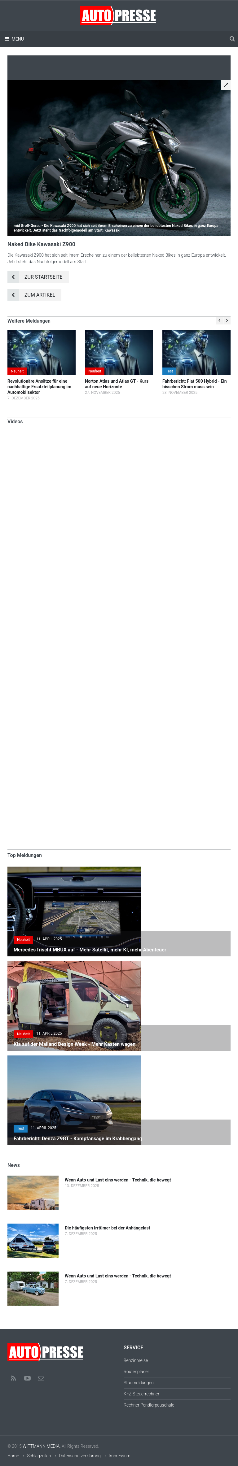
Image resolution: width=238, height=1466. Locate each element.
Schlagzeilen (39, 1455)
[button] (226, 85)
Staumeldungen (139, 1382)
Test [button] (20, 1128)
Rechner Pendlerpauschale (149, 1405)
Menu (17, 39)
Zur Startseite (35, 277)
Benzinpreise (136, 1360)
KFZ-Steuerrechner (141, 1393)
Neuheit (17, 371)
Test (169, 371)
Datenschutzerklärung (79, 1455)
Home (13, 1455)
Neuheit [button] (23, 939)
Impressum (119, 1455)
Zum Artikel (31, 295)
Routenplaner (136, 1371)
